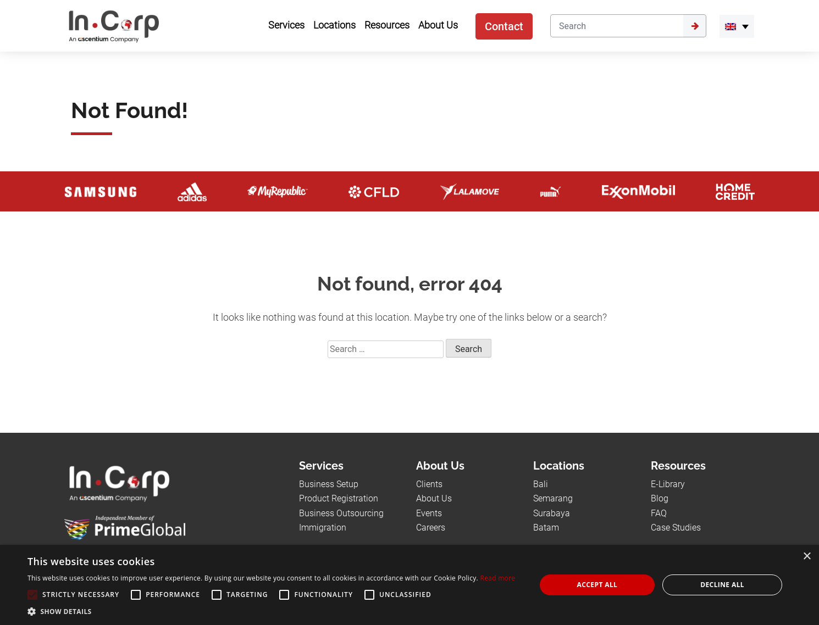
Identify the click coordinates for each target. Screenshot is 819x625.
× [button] (807, 557)
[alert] (409, 585)
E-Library (668, 484)
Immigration (322, 527)
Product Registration (338, 498)
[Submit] (694, 25)
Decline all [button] (722, 584)
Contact (504, 26)
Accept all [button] (597, 584)
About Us (434, 498)
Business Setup (328, 484)
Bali (540, 484)
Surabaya (551, 513)
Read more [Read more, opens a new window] (497, 578)
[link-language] (737, 26)
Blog (659, 498)
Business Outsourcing (341, 513)
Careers (430, 527)
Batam (546, 527)
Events (429, 513)
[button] (271, 611)
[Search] (616, 25)
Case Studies (676, 527)
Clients (429, 484)
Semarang (553, 498)
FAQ (659, 513)
